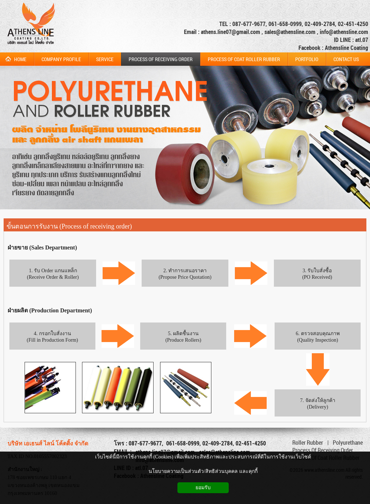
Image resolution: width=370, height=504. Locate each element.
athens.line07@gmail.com (231, 32)
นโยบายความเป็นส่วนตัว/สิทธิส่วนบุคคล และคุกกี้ (203, 471)
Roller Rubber (307, 443)
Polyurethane (348, 443)
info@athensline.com (344, 32)
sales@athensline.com (289, 32)
